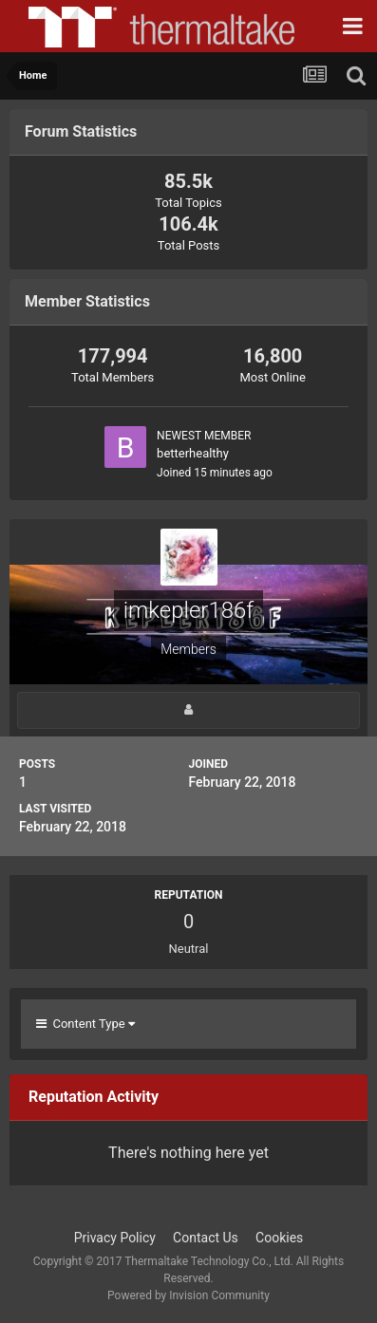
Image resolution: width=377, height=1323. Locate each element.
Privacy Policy (115, 1237)
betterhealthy (193, 453)
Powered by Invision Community (188, 1295)
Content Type (85, 1023)
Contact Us (205, 1237)
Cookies (279, 1237)
